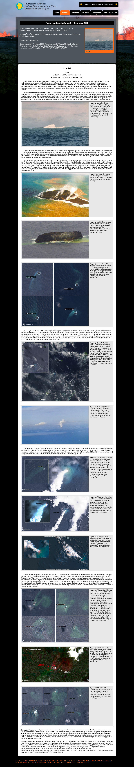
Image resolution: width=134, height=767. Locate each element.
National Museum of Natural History (94, 761)
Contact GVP (83, 763)
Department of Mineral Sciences (59, 761)
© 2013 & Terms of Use (49, 763)
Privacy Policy (67, 763)
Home (56, 13)
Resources (96, 13)
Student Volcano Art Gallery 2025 (98, 4)
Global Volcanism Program (29, 761)
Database (75, 13)
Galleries (85, 13)
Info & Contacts (110, 13)
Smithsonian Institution (27, 763)
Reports (65, 13)
